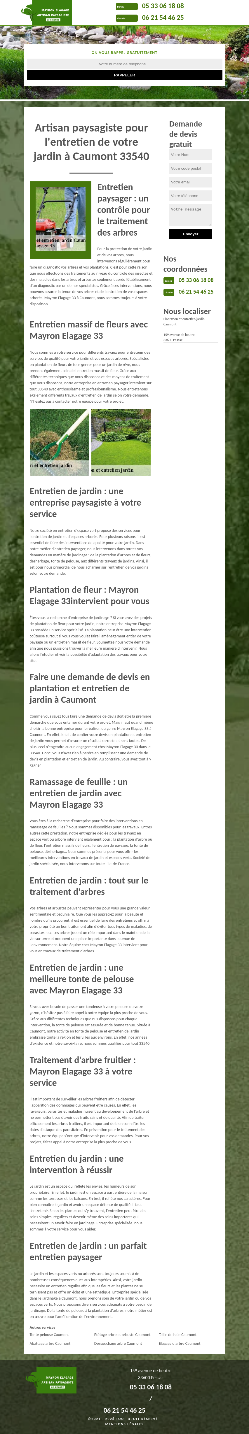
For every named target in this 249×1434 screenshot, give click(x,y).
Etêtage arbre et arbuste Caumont (122, 1334)
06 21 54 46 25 (163, 17)
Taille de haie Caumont (177, 1334)
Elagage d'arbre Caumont (180, 1343)
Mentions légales (124, 1424)
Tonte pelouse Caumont (49, 1334)
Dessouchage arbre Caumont (118, 1343)
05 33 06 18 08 (163, 5)
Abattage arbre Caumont (50, 1343)
